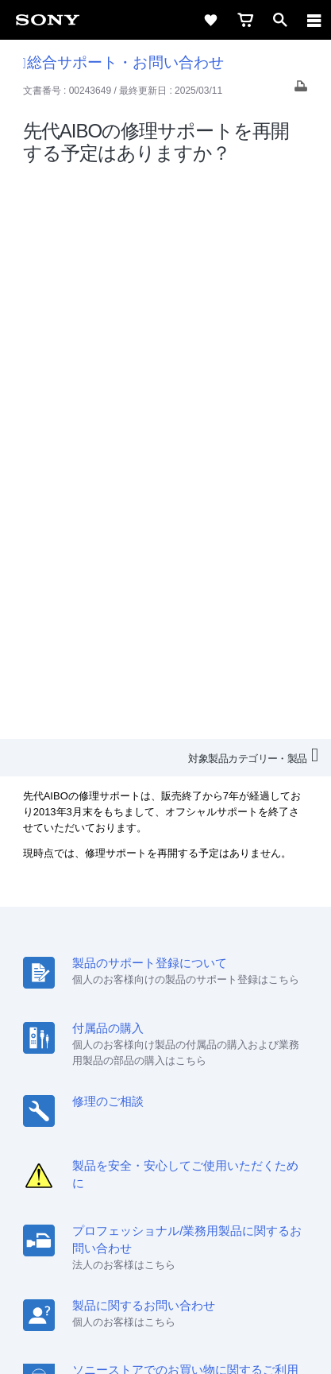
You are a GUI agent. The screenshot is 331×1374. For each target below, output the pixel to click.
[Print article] (301, 90)
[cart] (245, 20)
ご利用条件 (165, 1261)
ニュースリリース (264, 1112)
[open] (280, 20)
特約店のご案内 (173, 1112)
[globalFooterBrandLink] (165, 1342)
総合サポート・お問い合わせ (123, 62)
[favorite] (210, 20)
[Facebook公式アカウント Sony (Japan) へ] (217, 1171)
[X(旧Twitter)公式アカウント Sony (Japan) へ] (149, 1171)
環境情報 (116, 1134)
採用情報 (101, 1112)
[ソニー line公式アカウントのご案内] (114, 1171)
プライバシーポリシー (165, 1278)
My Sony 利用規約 (193, 1134)
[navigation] (314, 20)
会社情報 (46, 1112)
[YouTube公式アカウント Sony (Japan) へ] (183, 1171)
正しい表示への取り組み (165, 1296)
